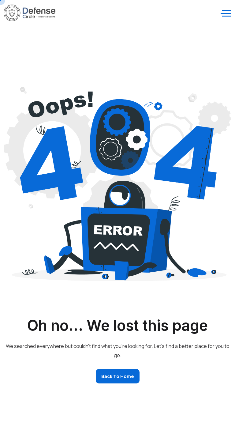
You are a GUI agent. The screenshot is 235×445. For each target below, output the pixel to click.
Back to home (117, 376)
